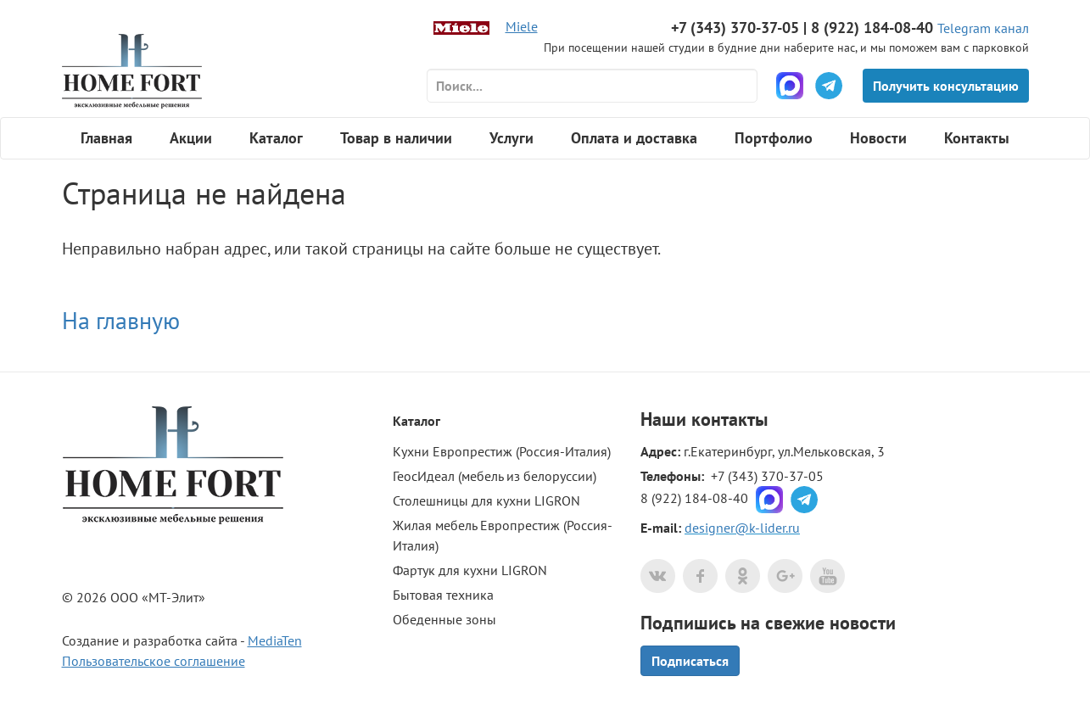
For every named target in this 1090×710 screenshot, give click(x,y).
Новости (878, 138)
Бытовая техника (443, 594)
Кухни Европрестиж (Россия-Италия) (502, 451)
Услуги (511, 138)
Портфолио (774, 138)
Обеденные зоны (444, 619)
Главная (106, 138)
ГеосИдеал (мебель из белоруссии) (494, 475)
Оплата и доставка (634, 138)
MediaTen (275, 640)
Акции (191, 138)
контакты (729, 419)
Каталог (276, 138)
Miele (522, 26)
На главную (121, 320)
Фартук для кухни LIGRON (470, 570)
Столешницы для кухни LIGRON (486, 500)
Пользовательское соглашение (153, 660)
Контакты (976, 138)
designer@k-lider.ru (742, 527)
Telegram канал (983, 28)
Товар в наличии (396, 138)
